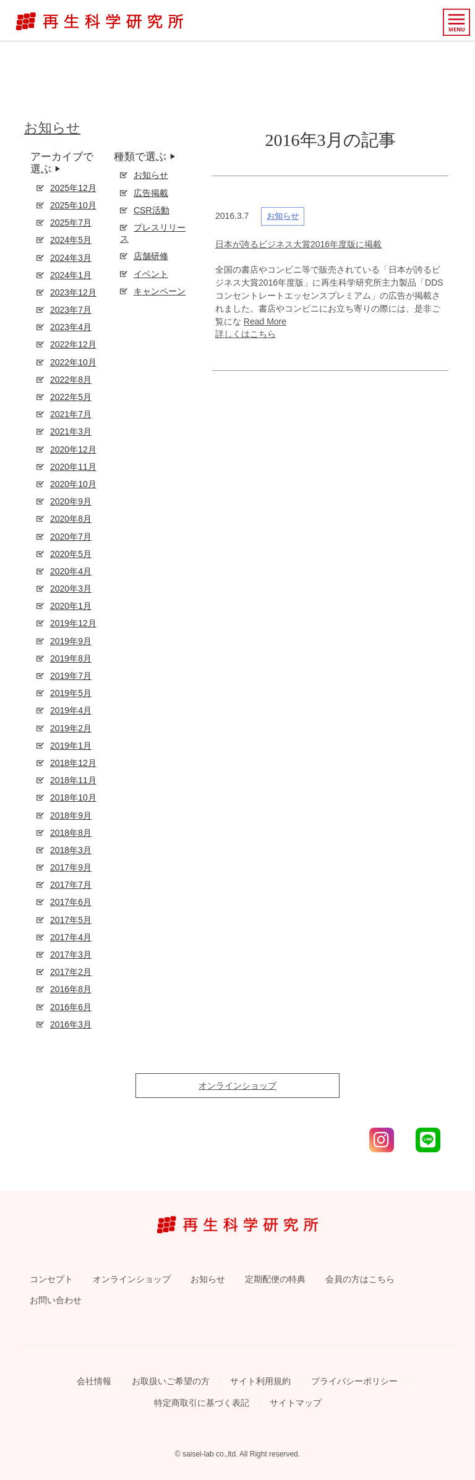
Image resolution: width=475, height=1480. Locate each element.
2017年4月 (71, 937)
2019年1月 (71, 746)
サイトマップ (296, 1403)
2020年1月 (71, 606)
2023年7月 (71, 310)
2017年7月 (71, 885)
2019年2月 (71, 728)
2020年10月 (73, 484)
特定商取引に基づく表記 (201, 1403)
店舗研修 (151, 256)
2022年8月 (71, 380)
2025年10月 (73, 205)
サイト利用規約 (260, 1381)
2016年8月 (71, 989)
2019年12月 (73, 623)
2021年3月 (71, 431)
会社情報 (94, 1381)
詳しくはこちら (245, 334)
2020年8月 (71, 519)
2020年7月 (71, 537)
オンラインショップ (237, 1086)
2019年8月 (71, 658)
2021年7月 (71, 414)
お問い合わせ (56, 1300)
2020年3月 (71, 588)
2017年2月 (71, 972)
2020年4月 (71, 571)
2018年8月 (71, 833)
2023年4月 (71, 327)
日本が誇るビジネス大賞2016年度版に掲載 (298, 244)
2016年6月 (71, 1007)
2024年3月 (71, 258)
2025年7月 (71, 223)
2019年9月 (71, 641)
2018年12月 (73, 763)
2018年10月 (73, 797)
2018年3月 (71, 850)
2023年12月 (73, 292)
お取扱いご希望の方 (171, 1381)
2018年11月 (73, 780)
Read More (265, 321)
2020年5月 (71, 554)
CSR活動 (151, 210)
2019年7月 (71, 676)
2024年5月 (71, 240)
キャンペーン (160, 291)
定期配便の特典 (275, 1279)
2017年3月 (71, 954)
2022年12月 (73, 344)
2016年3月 (71, 1024)
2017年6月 (71, 902)
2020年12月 (73, 449)
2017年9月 (71, 867)
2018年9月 (71, 815)
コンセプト (51, 1279)
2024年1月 (71, 275)
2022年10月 (73, 362)
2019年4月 (71, 710)
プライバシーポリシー (354, 1381)
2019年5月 (71, 693)
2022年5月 (71, 397)
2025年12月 (73, 188)
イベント (151, 274)
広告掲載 (151, 193)
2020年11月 (73, 467)
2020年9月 (71, 501)
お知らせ (52, 127)
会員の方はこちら (360, 1279)
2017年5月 (71, 920)
